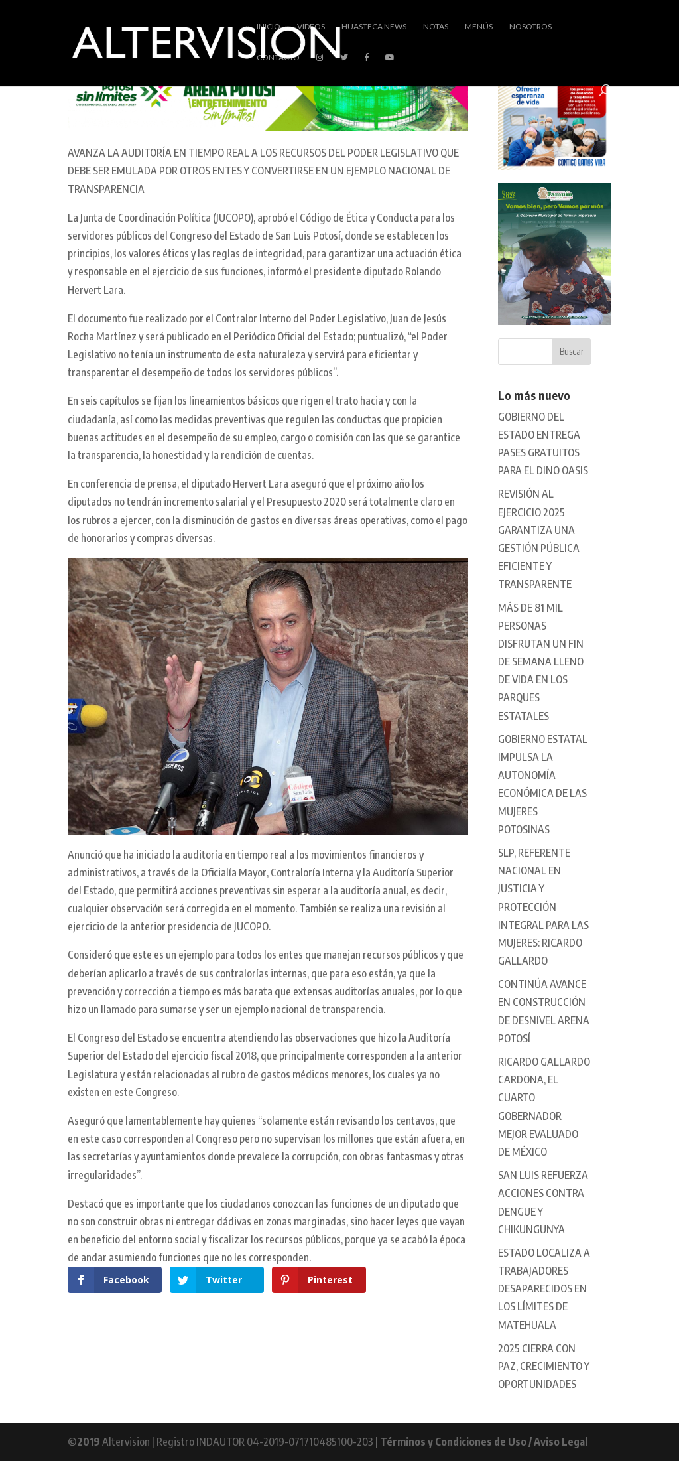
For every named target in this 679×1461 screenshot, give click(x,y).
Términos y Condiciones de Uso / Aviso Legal (483, 1441)
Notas (435, 26)
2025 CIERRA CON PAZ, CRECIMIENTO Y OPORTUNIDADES (543, 1366)
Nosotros (530, 26)
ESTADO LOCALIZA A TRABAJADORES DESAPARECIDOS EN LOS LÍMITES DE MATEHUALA (544, 1289)
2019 (88, 1441)
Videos (311, 26)
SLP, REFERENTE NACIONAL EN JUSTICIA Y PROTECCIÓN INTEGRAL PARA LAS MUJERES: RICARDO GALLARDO (543, 906)
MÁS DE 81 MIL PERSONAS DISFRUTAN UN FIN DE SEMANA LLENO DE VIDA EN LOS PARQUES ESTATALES (541, 662)
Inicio (268, 26)
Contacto (278, 57)
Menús (479, 26)
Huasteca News (373, 26)
